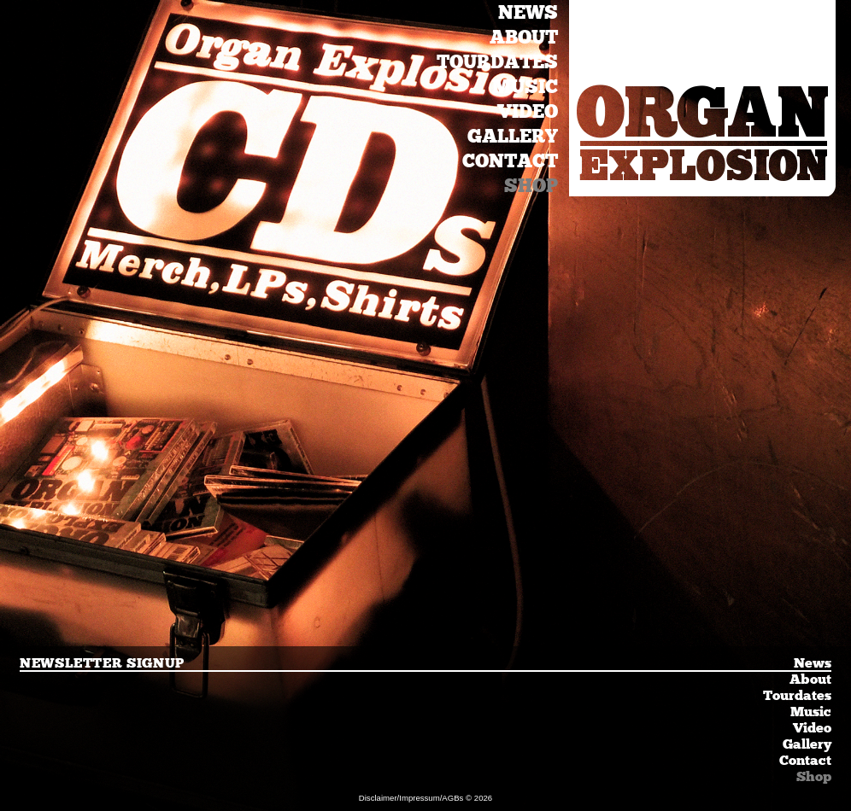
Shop (531, 185)
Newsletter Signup (102, 663)
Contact (510, 160)
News (528, 12)
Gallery (512, 136)
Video (527, 111)
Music (525, 86)
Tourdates (497, 61)
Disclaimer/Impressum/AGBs (411, 797)
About (524, 37)
